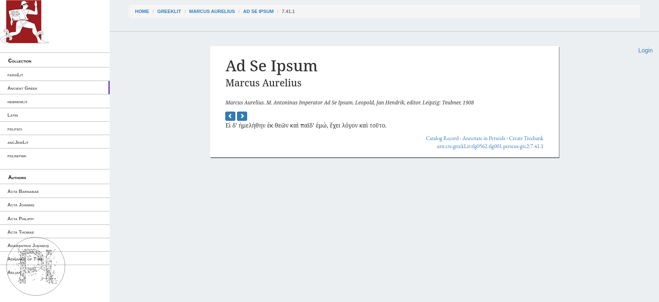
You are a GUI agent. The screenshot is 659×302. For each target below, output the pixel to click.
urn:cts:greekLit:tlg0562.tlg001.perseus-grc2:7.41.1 (490, 146)
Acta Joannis (21, 204)
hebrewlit (18, 101)
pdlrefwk (17, 155)
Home (142, 11)
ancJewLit (18, 142)
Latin (13, 114)
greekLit (169, 11)
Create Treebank (526, 138)
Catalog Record (442, 138)
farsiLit (15, 74)
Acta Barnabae (23, 191)
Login (645, 50)
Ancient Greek (23, 88)
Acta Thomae (21, 231)
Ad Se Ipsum (258, 11)
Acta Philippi (21, 218)
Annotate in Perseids (483, 138)
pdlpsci (15, 128)
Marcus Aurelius (212, 11)
